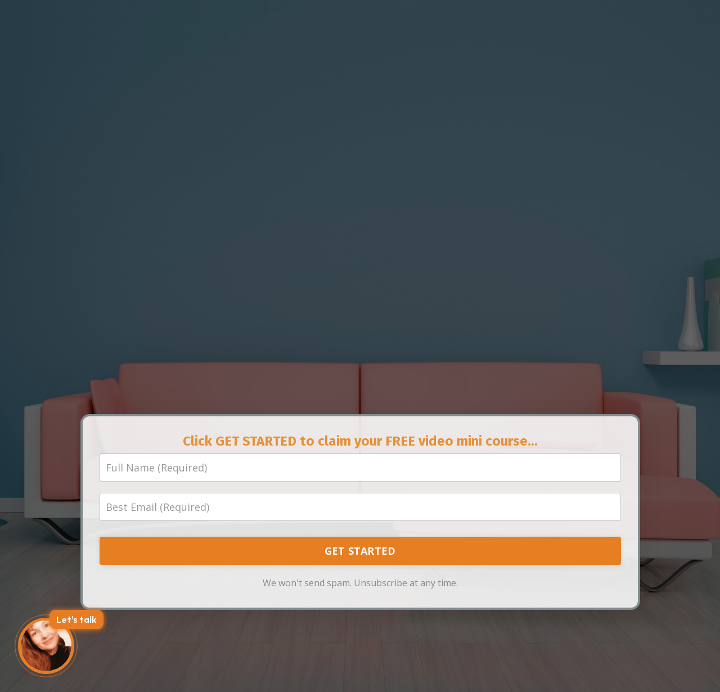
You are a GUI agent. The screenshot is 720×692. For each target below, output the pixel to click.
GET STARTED (360, 551)
